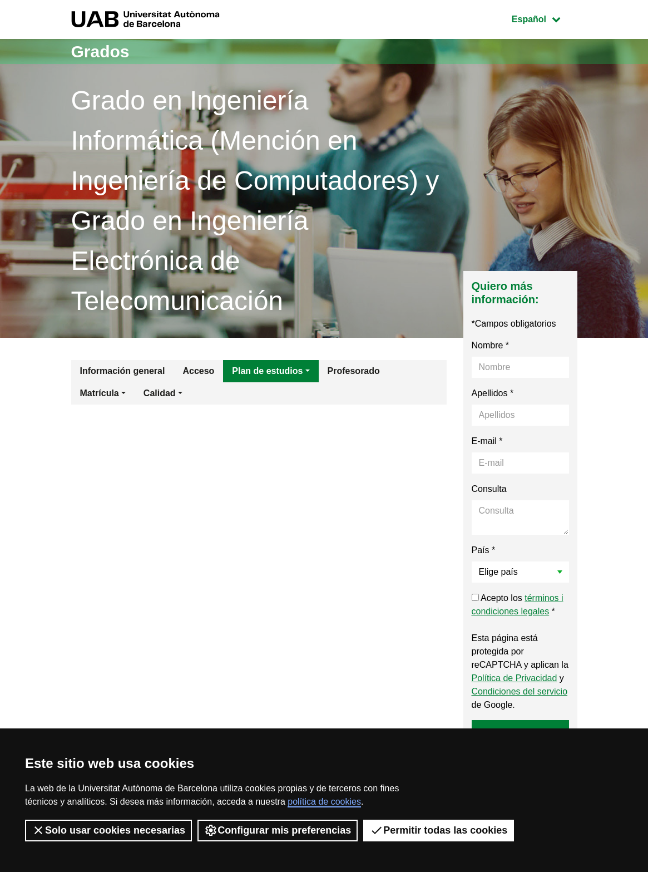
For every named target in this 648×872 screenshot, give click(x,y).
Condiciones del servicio (520, 691)
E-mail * (487, 441)
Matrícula (99, 393)
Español (544, 18)
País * (484, 550)
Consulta (489, 489)
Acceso (198, 371)
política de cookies (324, 801)
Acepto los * (517, 604)
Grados (100, 51)
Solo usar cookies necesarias (108, 830)
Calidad (160, 393)
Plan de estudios (267, 371)
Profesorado (354, 371)
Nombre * (491, 345)
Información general (122, 371)
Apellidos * (493, 393)
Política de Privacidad (514, 678)
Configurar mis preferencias (277, 830)
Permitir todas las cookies (438, 830)
